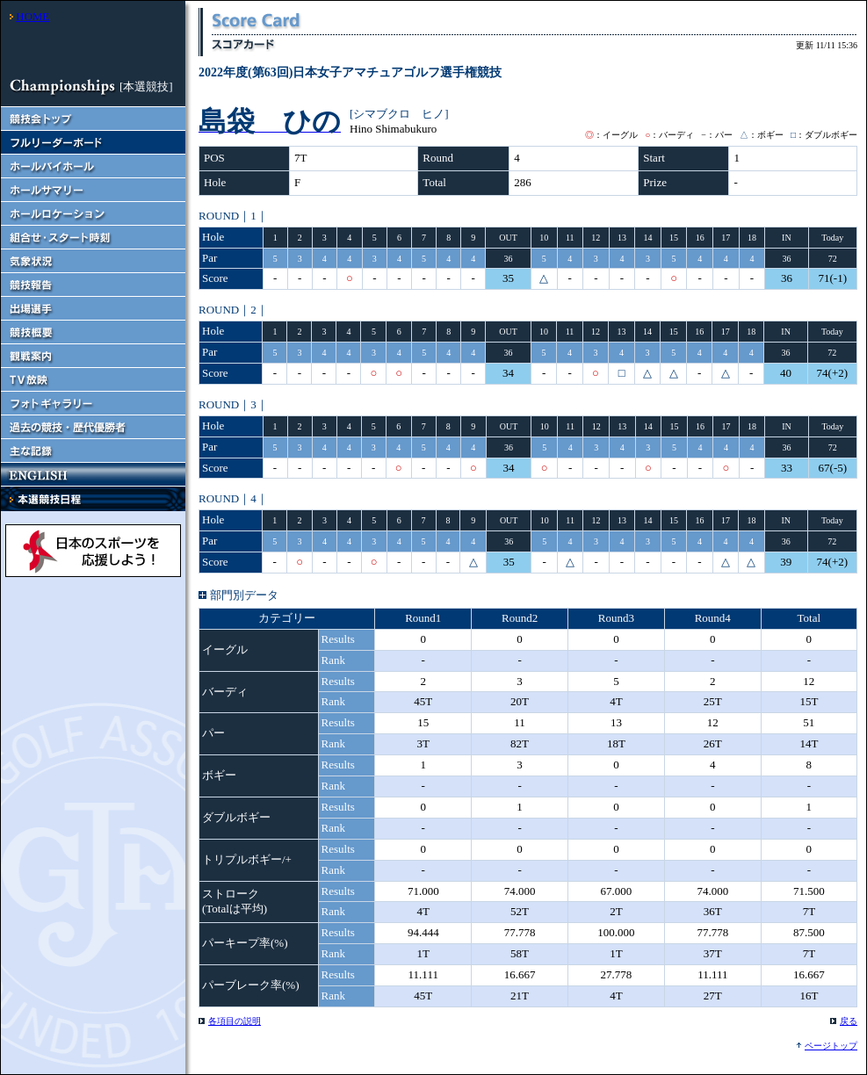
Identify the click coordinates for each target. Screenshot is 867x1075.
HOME (32, 16)
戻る (848, 1021)
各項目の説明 (234, 1021)
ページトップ (831, 1045)
